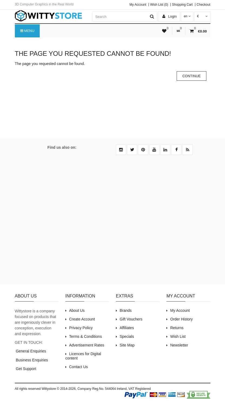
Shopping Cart (182, 4)
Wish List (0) (159, 4)
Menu (27, 30)
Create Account (82, 319)
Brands (126, 310)
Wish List (178, 336)
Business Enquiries (31, 360)
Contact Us (78, 367)
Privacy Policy (81, 328)
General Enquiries (30, 351)
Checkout (203, 4)
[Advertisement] (112, 222)
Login (169, 16)
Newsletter (179, 345)
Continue (191, 76)
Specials (127, 336)
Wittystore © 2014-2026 (59, 389)
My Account (137, 4)
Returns (176, 328)
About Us (77, 310)
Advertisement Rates (86, 345)
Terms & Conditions (85, 336)
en (187, 16)
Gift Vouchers (131, 319)
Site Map (127, 345)
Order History (181, 319)
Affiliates (127, 328)
